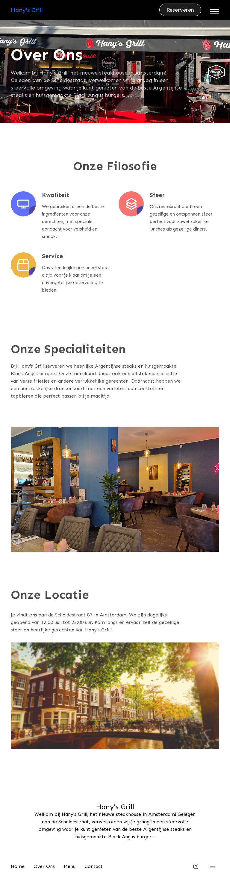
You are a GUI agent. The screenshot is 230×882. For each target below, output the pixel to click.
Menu (69, 866)
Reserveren (180, 10)
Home (18, 866)
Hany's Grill (27, 9)
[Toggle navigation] (214, 11)
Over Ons (44, 866)
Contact (93, 866)
